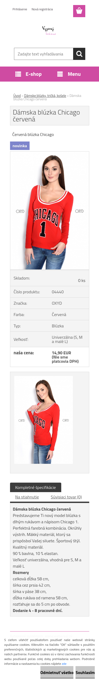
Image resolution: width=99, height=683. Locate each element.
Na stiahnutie (27, 497)
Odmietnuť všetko (57, 672)
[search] (79, 54)
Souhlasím (85, 672)
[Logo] (49, 31)
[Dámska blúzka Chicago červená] (49, 153)
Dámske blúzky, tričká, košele (45, 95)
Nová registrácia (42, 9)
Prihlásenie (20, 9)
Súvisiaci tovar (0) (66, 497)
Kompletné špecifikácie (35, 487)
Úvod (17, 95)
